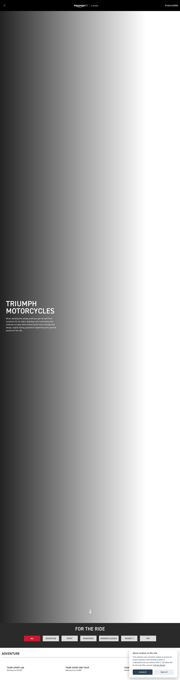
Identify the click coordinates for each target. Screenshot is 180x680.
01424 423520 (171, 5)
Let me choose (159, 665)
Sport (69, 638)
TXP (148, 638)
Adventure (51, 638)
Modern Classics (109, 638)
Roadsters (88, 638)
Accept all (142, 672)
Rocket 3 (129, 638)
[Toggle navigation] (4, 5)
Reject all (164, 672)
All (32, 638)
